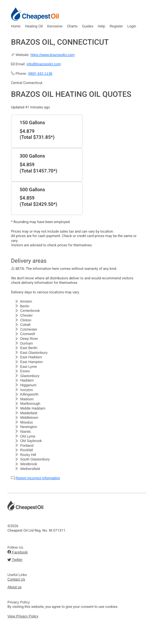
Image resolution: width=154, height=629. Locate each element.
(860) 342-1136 (40, 73)
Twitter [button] (14, 560)
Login (131, 26)
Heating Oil (34, 26)
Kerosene (54, 26)
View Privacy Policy (22, 616)
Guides (87, 26)
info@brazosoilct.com (44, 64)
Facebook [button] (17, 552)
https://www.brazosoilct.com (52, 55)
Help (101, 26)
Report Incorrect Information (37, 478)
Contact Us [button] (16, 579)
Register (116, 26)
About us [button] (14, 587)
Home (16, 26)
